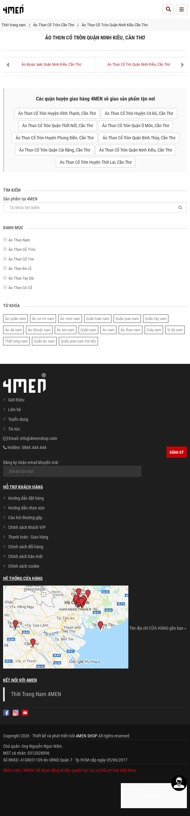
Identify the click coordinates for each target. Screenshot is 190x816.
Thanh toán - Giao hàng (28, 537)
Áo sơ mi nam (43, 318)
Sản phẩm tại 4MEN (95, 204)
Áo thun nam (131, 330)
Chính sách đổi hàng (25, 546)
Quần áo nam (44, 341)
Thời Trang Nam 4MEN (36, 694)
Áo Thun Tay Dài (21, 278)
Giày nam (153, 330)
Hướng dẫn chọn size (26, 507)
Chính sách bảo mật (25, 556)
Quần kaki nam (98, 318)
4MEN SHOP (86, 735)
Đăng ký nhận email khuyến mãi (72, 468)
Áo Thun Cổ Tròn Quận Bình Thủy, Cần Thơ (139, 137)
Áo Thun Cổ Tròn (21, 249)
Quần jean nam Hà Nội (78, 341)
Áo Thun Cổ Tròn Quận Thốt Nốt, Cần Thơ (57, 125)
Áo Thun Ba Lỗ (20, 268)
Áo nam (108, 330)
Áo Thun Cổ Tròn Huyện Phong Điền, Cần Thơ (55, 137)
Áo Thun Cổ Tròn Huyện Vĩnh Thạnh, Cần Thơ (57, 113)
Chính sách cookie (23, 566)
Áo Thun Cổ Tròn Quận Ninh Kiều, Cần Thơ (135, 149)
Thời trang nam (14, 25)
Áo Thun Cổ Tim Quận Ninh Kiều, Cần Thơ (138, 64)
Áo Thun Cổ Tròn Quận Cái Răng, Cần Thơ (54, 149)
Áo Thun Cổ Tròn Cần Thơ (53, 25)
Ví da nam (175, 330)
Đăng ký (177, 452)
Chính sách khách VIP (27, 527)
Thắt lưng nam (16, 341)
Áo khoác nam (39, 330)
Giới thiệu (16, 399)
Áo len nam (65, 330)
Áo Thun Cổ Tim (21, 259)
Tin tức (14, 428)
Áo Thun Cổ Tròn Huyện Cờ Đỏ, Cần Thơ (139, 113)
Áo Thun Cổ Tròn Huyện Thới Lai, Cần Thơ (95, 162)
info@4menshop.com (38, 438)
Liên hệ (14, 409)
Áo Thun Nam (19, 240)
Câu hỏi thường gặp (25, 517)
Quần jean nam (127, 318)
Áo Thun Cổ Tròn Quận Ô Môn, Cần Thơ (135, 125)
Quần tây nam (156, 318)
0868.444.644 (34, 447)
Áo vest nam (70, 318)
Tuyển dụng (18, 419)
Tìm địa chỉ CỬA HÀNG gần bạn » (157, 628)
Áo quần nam (15, 318)
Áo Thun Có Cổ (20, 287)
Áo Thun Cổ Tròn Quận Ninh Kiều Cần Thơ (115, 25)
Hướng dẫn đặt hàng (26, 498)
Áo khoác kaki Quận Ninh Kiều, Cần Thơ (51, 64)
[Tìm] (180, 207)
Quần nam (88, 330)
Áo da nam (13, 330)
